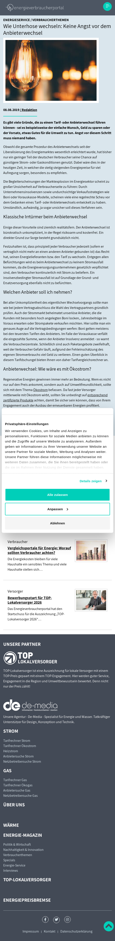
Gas (7, 770)
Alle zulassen (57, 495)
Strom (10, 731)
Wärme (11, 825)
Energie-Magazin (22, 835)
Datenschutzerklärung (76, 931)
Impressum (31, 931)
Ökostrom (40, 390)
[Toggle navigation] (107, 6)
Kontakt (49, 931)
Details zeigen (91, 481)
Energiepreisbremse (27, 900)
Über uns (14, 805)
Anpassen (57, 509)
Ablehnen (57, 523)
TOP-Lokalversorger (27, 879)
